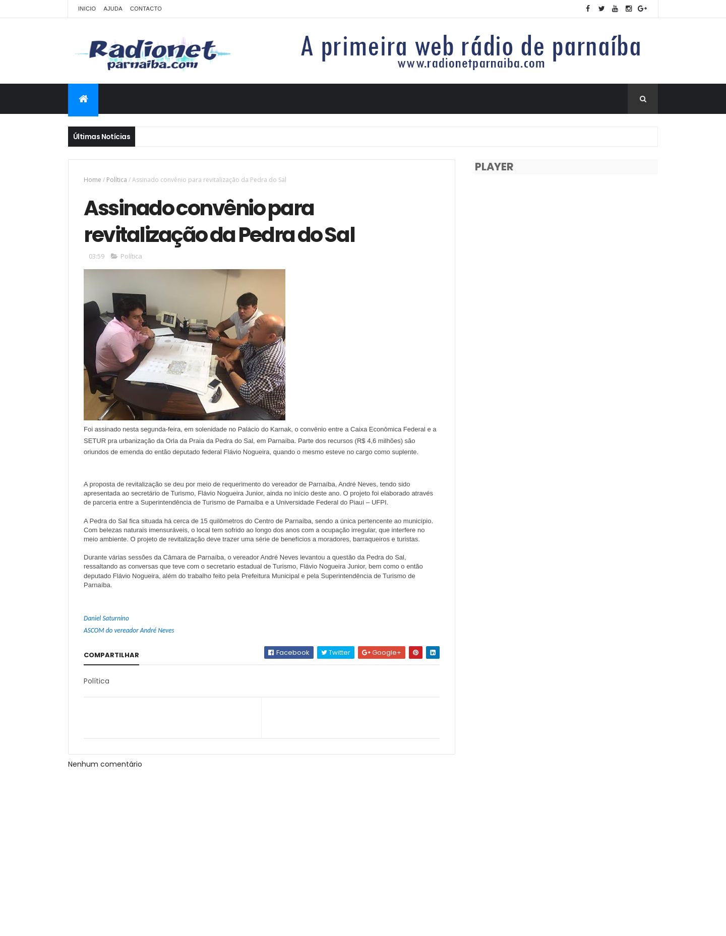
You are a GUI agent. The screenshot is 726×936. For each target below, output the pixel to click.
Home (92, 179)
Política (116, 179)
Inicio (87, 9)
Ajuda (113, 9)
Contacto (146, 9)
